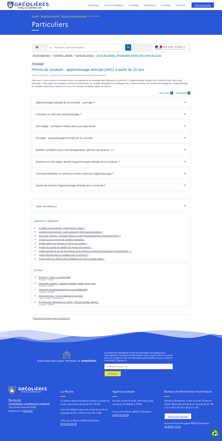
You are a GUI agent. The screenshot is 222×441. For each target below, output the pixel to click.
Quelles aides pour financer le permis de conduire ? (63, 243)
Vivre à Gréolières (113, 5)
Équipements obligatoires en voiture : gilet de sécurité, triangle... (69, 302)
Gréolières (93, 5)
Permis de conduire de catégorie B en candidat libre (63, 289)
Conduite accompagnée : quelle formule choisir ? (62, 228)
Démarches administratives (74, 16)
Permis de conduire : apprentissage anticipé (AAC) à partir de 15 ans (128, 55)
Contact (180, 5)
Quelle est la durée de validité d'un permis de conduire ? (65, 247)
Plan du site (14, 399)
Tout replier (166, 92)
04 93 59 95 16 (68, 423)
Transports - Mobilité (63, 55)
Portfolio (165, 5)
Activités (134, 5)
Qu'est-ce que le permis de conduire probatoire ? (62, 239)
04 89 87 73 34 (172, 426)
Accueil (35, 16)
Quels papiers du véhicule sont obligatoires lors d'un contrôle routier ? (71, 258)
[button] (111, 102)
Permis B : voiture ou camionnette (55, 277)
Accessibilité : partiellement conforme (29, 403)
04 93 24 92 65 (120, 414)
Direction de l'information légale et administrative (51, 318)
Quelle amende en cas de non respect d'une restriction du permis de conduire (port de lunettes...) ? (85, 251)
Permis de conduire (84, 55)
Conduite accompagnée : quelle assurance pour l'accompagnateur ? (71, 232)
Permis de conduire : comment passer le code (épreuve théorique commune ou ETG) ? (80, 235)
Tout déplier (183, 92)
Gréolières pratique (50, 16)
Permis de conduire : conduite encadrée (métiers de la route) (67, 283)
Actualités (149, 5)
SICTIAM (28, 410)
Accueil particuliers (42, 55)
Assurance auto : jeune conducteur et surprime (61, 296)
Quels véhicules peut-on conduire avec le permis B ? (63, 255)
